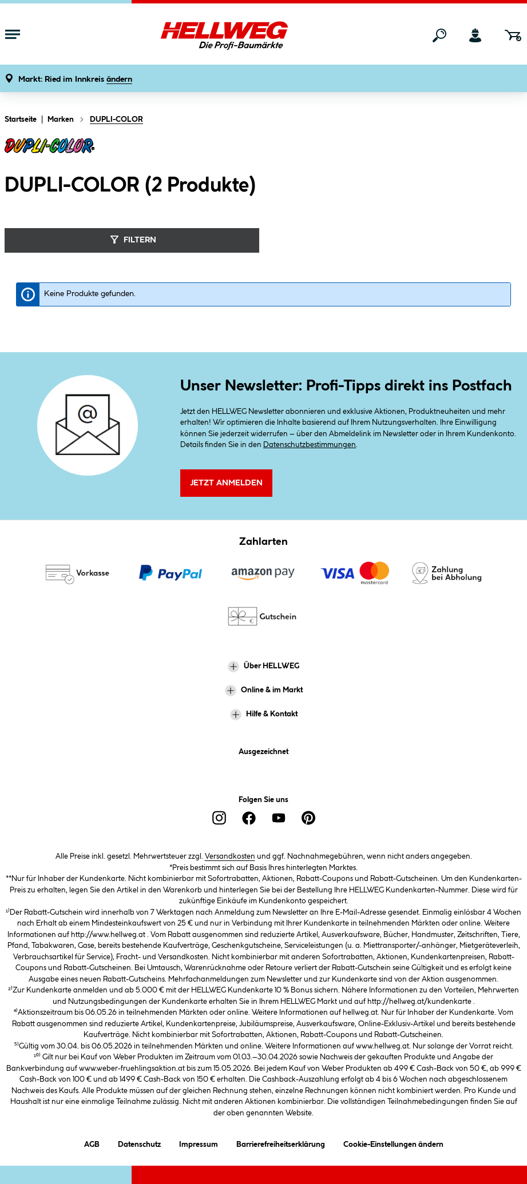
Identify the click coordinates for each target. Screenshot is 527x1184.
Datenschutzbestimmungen (309, 444)
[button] (75, 80)
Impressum (198, 1142)
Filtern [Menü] (132, 239)
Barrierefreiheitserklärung (280, 1142)
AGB (92, 1142)
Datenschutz (139, 1142)
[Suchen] (439, 35)
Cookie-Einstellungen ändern (393, 1142)
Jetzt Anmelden (226, 483)
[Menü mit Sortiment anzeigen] (13, 35)
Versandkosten (230, 856)
